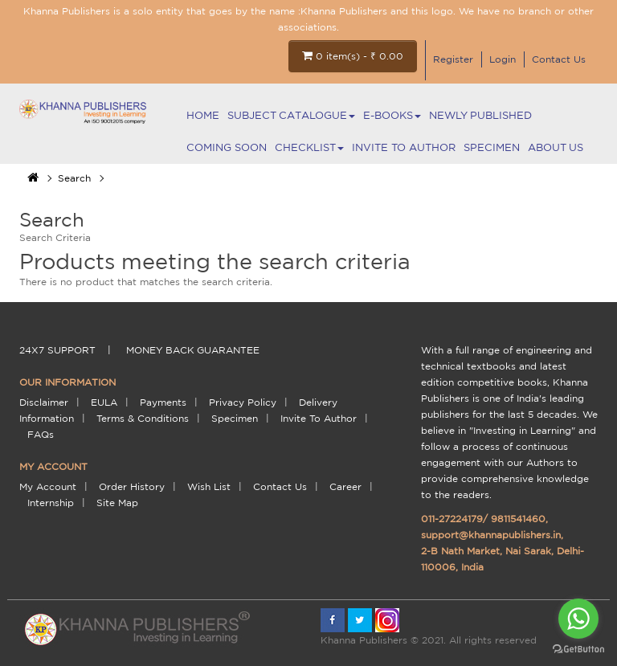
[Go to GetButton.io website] (578, 649)
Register (453, 59)
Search (74, 178)
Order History (132, 486)
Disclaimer (43, 402)
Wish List (209, 486)
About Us (555, 147)
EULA (104, 402)
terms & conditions (142, 418)
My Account (47, 486)
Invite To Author (404, 147)
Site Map (117, 502)
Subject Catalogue (291, 115)
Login (502, 59)
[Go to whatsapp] (578, 619)
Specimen (492, 147)
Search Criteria (55, 237)
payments (163, 402)
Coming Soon (226, 147)
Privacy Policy (242, 402)
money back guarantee (192, 350)
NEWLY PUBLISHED (480, 115)
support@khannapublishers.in (491, 534)
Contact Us (559, 59)
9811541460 (518, 518)
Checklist (309, 147)
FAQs (40, 434)
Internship (50, 502)
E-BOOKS (392, 115)
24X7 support (57, 350)
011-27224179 (452, 518)
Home (202, 115)
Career (345, 486)
